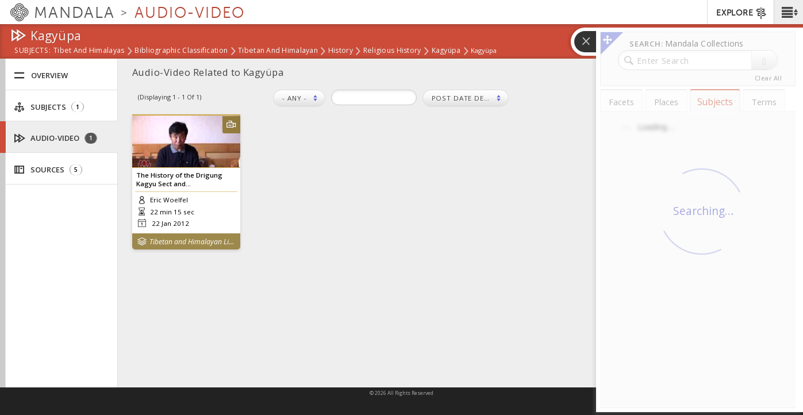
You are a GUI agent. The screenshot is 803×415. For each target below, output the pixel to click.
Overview (41, 75)
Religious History (392, 51)
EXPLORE (741, 13)
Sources (48, 169)
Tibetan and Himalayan (278, 51)
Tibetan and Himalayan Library (192, 242)
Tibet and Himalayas (88, 51)
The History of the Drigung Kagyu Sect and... (179, 179)
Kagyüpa (446, 51)
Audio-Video (55, 138)
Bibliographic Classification (181, 51)
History (340, 51)
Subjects (49, 107)
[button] (788, 12)
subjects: (32, 51)
